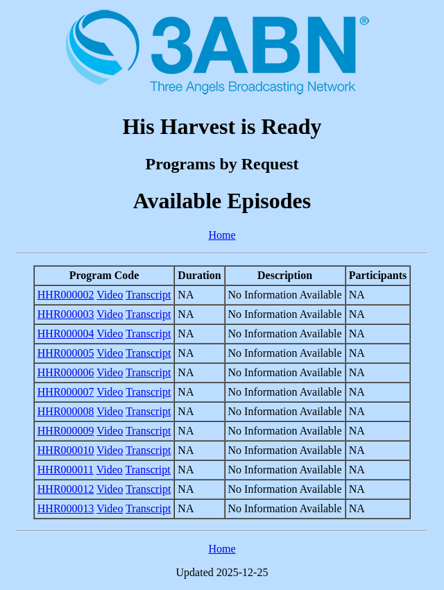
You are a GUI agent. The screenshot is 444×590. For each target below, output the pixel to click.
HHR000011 (65, 469)
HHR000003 (65, 314)
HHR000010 (65, 450)
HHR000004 (65, 333)
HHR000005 (65, 353)
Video (109, 295)
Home (221, 235)
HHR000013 (65, 508)
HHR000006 (65, 372)
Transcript (148, 295)
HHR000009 (65, 431)
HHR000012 (65, 489)
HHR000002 (65, 295)
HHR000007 (65, 392)
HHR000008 (65, 411)
